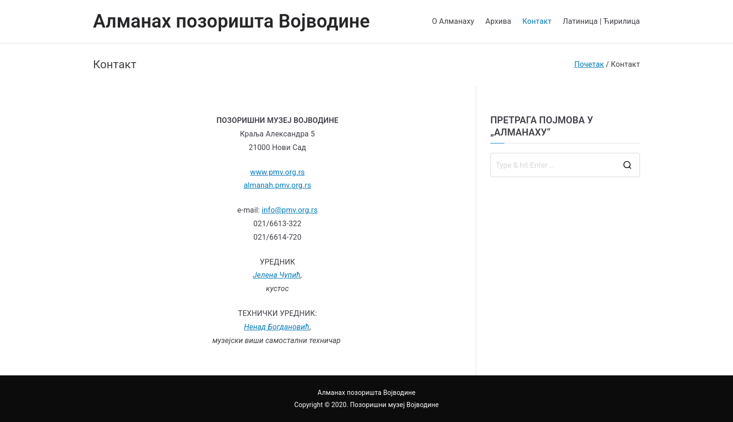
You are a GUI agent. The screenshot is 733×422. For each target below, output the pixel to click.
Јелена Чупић (277, 275)
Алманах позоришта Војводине (231, 21)
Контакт (537, 21)
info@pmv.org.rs (290, 210)
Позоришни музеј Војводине (394, 404)
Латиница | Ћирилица (601, 21)
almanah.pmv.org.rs (277, 185)
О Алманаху (453, 21)
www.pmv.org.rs (277, 172)
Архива (498, 21)
